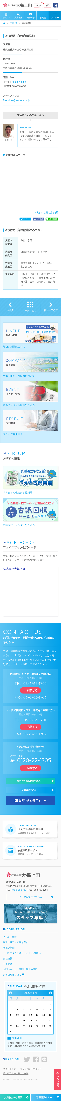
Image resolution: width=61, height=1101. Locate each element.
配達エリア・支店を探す (15, 947)
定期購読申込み (44, 1097)
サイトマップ (9, 1074)
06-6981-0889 (19, 82)
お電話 (43, 15)
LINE (44, 1064)
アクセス (7, 969)
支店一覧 (13, 23)
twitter (27, 1064)
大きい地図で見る (45, 212)
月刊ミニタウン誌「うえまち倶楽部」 (22, 958)
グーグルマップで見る (30, 902)
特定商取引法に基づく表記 (15, 1079)
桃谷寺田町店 (51, 310)
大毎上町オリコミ (12, 980)
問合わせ (30, 15)
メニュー (55, 16)
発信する (30, 690)
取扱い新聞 (8, 953)
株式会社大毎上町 (14, 568)
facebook (36, 1064)
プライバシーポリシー (30, 1074)
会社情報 (7, 963)
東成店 (10, 310)
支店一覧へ (30, 311)
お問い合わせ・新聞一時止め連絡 (20, 974)
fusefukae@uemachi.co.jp (16, 100)
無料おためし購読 (13, 1097)
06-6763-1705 (19, 895)
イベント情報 (10, 942)
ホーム (4, 23)
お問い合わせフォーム (32, 805)
